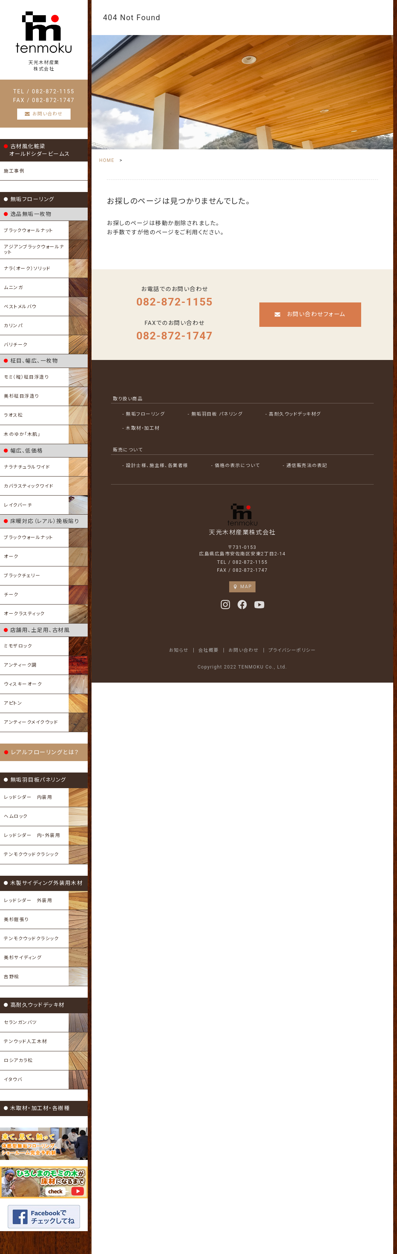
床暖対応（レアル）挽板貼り (41, 521)
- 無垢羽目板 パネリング (215, 414)
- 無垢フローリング (143, 414)
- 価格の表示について (235, 465)
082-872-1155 (174, 302)
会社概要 (208, 650)
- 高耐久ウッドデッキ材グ (293, 414)
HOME (106, 160)
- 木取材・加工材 (141, 428)
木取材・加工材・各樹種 (37, 1108)
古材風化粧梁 (37, 150)
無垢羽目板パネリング (35, 780)
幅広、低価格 (23, 451)
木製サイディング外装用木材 (43, 883)
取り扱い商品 (128, 398)
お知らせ (179, 650)
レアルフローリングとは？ (41, 752)
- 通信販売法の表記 (305, 465)
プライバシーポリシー (292, 650)
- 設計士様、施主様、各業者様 (155, 465)
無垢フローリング (29, 199)
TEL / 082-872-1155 (44, 91)
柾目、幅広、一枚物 (31, 361)
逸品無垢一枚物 (27, 214)
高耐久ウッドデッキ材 (34, 1005)
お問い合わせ (243, 650)
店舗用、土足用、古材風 (37, 630)
